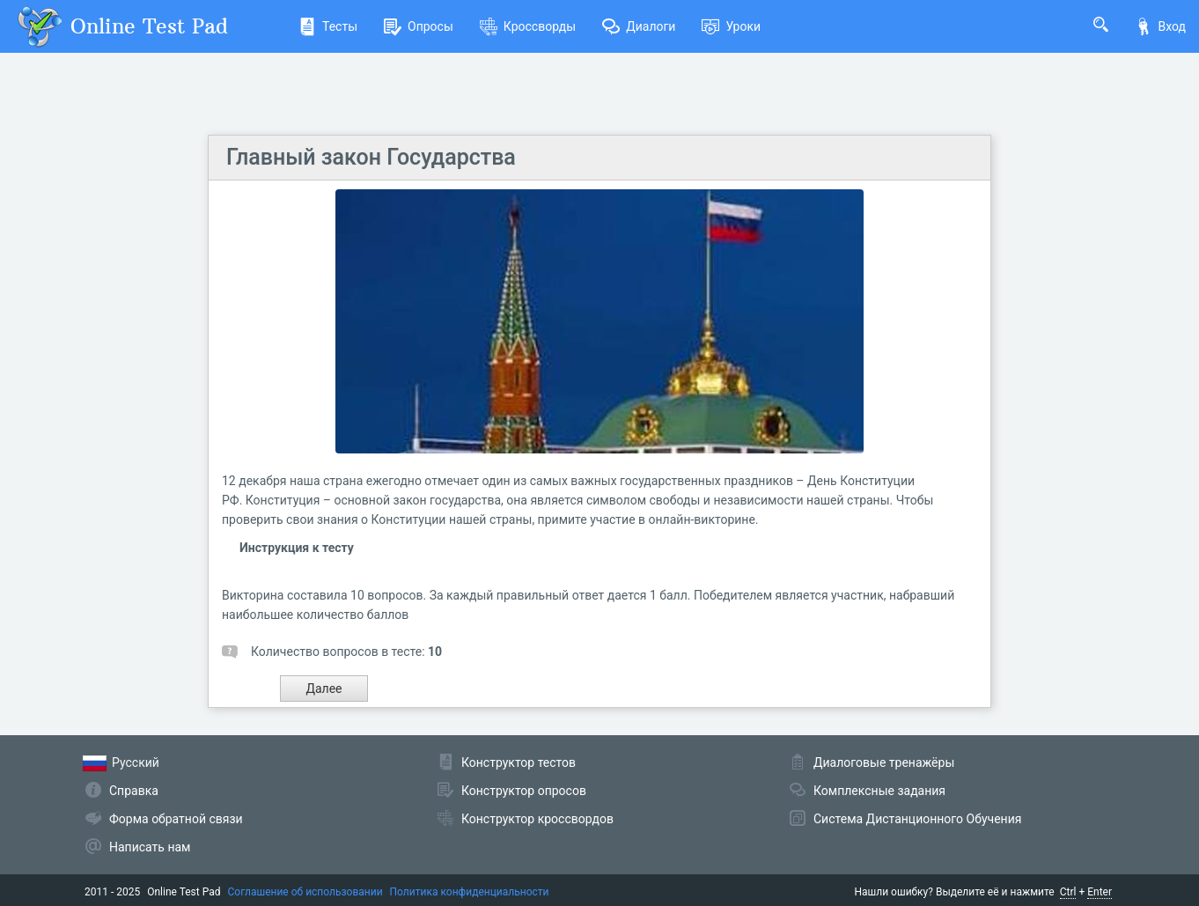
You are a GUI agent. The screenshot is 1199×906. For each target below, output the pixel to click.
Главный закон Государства (371, 157)
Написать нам (149, 847)
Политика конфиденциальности (469, 892)
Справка (133, 791)
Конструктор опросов (523, 791)
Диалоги (638, 26)
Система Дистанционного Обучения (917, 819)
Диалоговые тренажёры (883, 762)
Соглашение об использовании (305, 892)
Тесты (327, 26)
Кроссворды (528, 26)
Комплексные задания (879, 791)
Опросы (418, 26)
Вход (1160, 26)
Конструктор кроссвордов (537, 819)
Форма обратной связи (176, 819)
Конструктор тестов (518, 762)
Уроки (731, 26)
